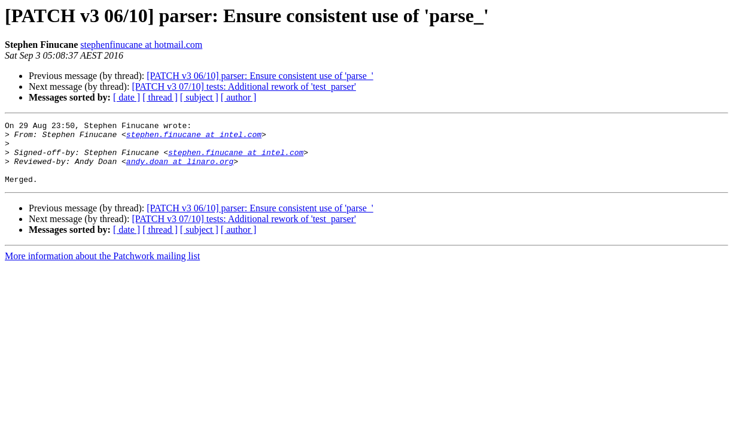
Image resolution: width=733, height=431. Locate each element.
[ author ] (239, 97)
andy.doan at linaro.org (179, 170)
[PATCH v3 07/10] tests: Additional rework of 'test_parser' (243, 86)
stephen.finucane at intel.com (193, 137)
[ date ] (126, 97)
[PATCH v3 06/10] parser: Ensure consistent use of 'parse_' (260, 76)
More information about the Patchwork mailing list (102, 268)
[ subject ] (199, 97)
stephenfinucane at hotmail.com (141, 45)
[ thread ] (160, 97)
